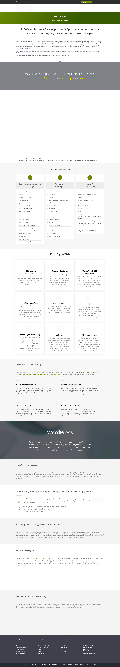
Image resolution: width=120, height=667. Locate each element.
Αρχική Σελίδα (56, 20)
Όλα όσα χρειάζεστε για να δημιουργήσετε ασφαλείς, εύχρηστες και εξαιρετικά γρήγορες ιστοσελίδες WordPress (58, 373)
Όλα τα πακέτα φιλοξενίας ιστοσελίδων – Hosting (30, 499)
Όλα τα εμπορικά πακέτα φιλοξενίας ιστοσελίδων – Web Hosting (34, 558)
